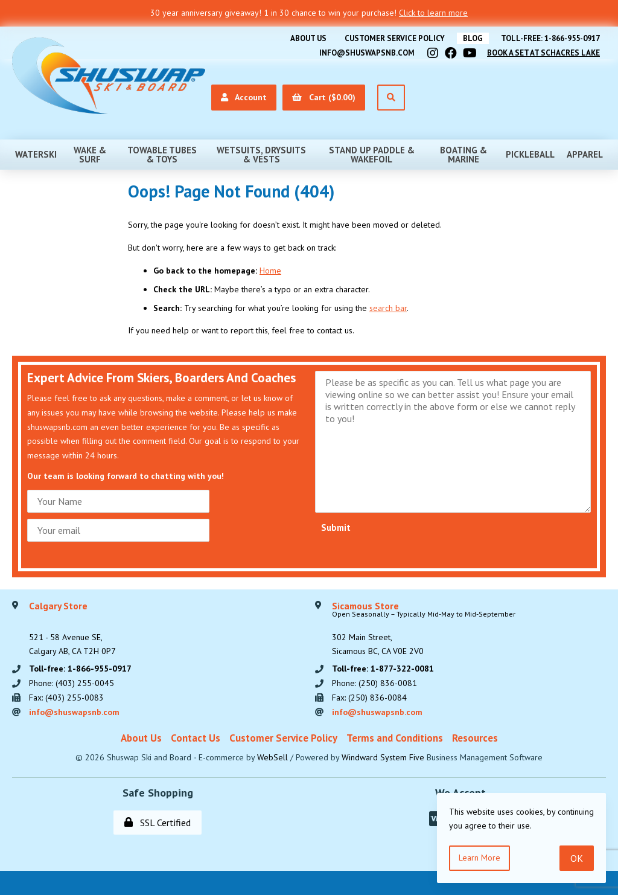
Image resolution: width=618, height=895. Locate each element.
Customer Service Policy (395, 38)
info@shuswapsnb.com (367, 53)
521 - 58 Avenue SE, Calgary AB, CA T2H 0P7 (72, 629)
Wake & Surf (90, 154)
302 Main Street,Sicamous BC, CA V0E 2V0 (423, 629)
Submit (336, 527)
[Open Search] (391, 98)
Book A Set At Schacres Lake (543, 53)
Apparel (585, 154)
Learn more (479, 857)
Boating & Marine (463, 154)
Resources (475, 738)
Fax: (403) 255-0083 (66, 697)
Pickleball (530, 154)
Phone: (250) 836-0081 (374, 683)
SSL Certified (157, 822)
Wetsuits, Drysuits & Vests (261, 154)
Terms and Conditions (394, 738)
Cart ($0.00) (323, 97)
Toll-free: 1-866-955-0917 (550, 38)
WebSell (272, 757)
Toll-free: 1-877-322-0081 (383, 668)
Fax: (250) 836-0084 (369, 697)
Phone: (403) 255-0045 (71, 683)
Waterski (36, 154)
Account (244, 97)
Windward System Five (383, 757)
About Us (308, 38)
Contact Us (195, 738)
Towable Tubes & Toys (162, 154)
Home (270, 270)
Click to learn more (433, 12)
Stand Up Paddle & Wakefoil (372, 154)
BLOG (473, 38)
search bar (388, 308)
